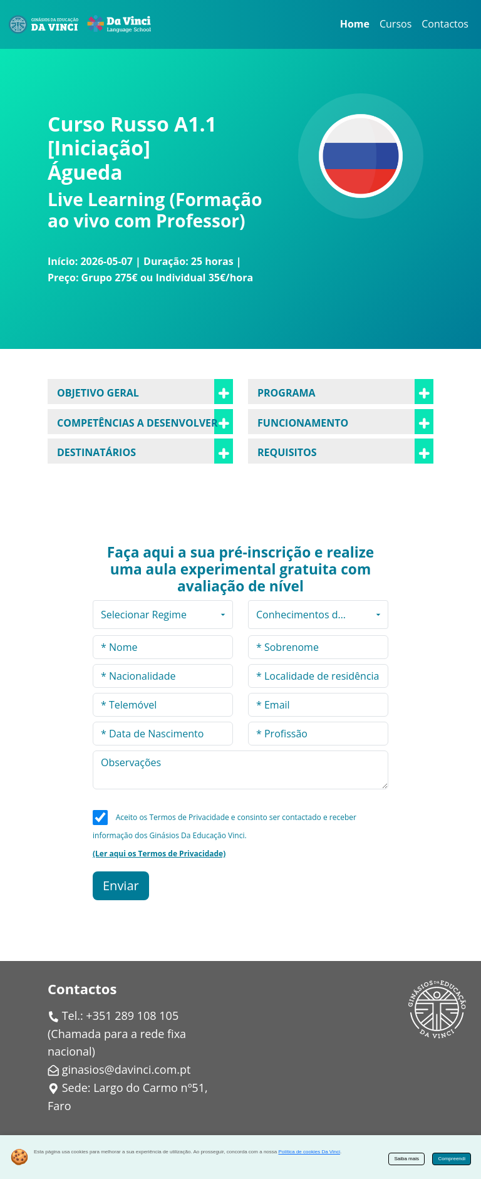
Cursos (395, 24)
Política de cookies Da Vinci (309, 1152)
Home (355, 24)
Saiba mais (406, 1158)
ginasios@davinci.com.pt (126, 1069)
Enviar (121, 885)
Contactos (445, 24)
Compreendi (451, 1158)
